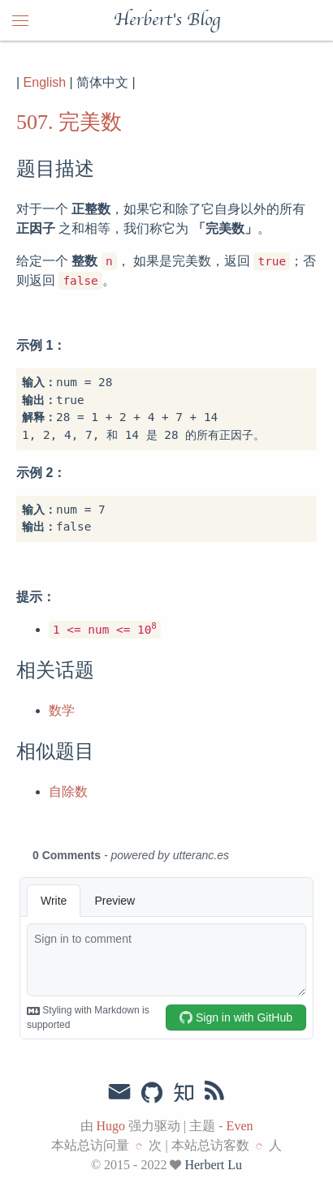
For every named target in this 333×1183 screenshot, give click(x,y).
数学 (62, 710)
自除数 (68, 791)
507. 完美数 (69, 122)
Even (240, 1126)
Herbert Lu (213, 1165)
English (45, 82)
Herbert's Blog (167, 20)
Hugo (111, 1126)
